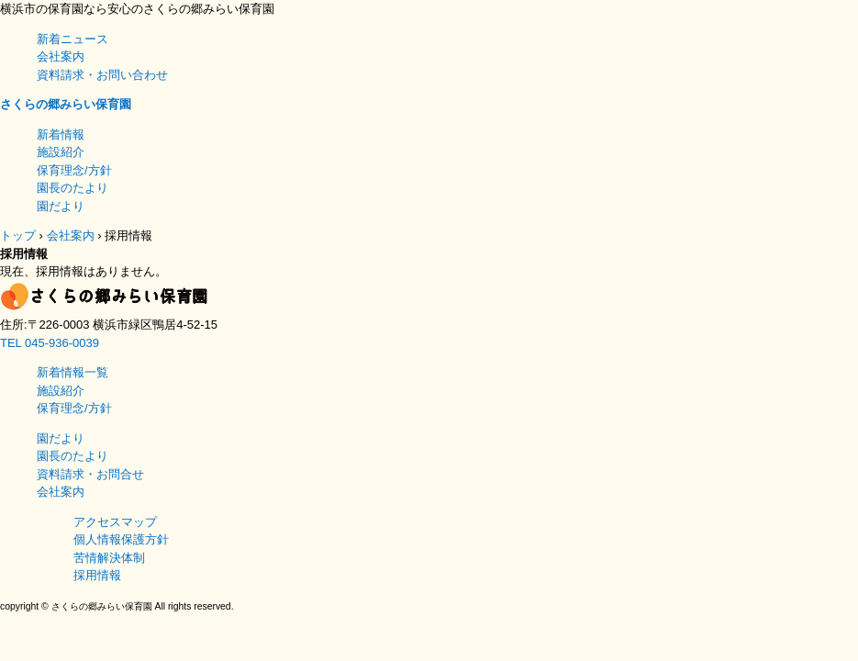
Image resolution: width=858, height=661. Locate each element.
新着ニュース (72, 39)
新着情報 (60, 134)
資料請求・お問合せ (90, 474)
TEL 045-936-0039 (49, 343)
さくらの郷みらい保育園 (65, 104)
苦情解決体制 (109, 558)
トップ (18, 235)
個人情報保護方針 (121, 539)
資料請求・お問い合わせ (102, 75)
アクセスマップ (115, 522)
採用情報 (97, 575)
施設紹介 (60, 152)
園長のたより (72, 188)
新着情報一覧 (72, 372)
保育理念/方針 (74, 170)
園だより (60, 206)
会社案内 (60, 56)
